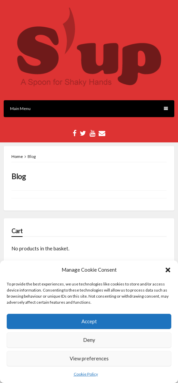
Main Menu (89, 108)
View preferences (89, 358)
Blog (18, 176)
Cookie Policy (86, 374)
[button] (168, 270)
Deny (89, 340)
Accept (89, 321)
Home (17, 156)
